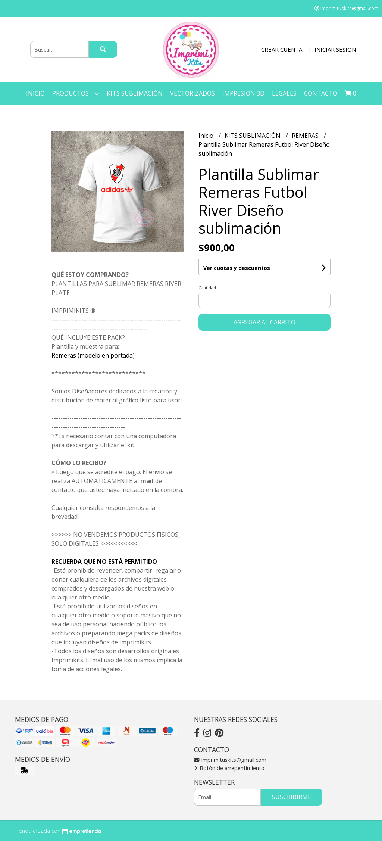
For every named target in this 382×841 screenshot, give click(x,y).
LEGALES (284, 93)
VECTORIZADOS (192, 93)
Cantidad (207, 287)
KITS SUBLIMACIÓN (135, 93)
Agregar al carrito (264, 322)
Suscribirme (291, 797)
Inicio (35, 93)
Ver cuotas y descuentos (236, 267)
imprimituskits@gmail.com (230, 759)
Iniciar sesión (335, 49)
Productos (75, 93)
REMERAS (306, 135)
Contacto (320, 93)
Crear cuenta (281, 49)
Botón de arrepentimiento (229, 768)
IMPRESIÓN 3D (243, 93)
